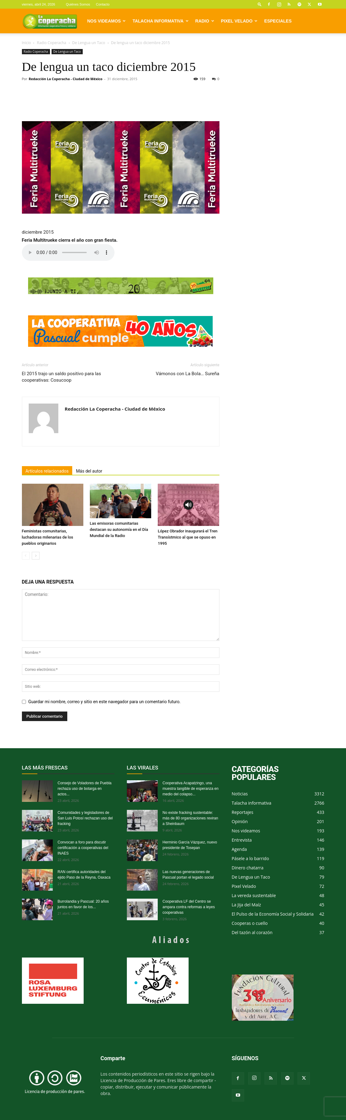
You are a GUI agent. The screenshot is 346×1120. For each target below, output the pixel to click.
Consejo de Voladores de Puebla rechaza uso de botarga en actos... (85, 788)
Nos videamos (106, 20)
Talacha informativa (160, 20)
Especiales (278, 20)
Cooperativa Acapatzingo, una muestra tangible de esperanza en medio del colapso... (191, 788)
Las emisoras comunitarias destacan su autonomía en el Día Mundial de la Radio (119, 529)
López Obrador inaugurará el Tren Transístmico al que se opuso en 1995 (187, 537)
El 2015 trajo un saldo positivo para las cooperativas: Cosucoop (61, 377)
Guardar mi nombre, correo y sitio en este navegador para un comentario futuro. (104, 701)
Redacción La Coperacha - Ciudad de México (65, 78)
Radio (204, 20)
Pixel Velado (239, 20)
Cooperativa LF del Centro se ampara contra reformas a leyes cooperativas (189, 907)
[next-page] (36, 556)
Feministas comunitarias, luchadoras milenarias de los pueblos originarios (47, 537)
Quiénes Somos (78, 4)
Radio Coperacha (51, 42)
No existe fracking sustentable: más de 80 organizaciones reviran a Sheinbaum (190, 818)
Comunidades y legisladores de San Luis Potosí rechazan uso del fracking (85, 818)
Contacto (103, 4)
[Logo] (49, 21)
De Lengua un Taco (88, 42)
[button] (259, 4)
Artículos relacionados (47, 471)
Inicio (26, 42)
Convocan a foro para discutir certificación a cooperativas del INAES (83, 847)
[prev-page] (26, 556)
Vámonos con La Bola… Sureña (187, 373)
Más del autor (89, 471)
